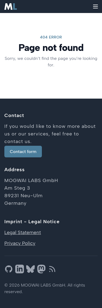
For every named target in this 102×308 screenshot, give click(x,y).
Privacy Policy (19, 243)
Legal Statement (22, 232)
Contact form (23, 151)
